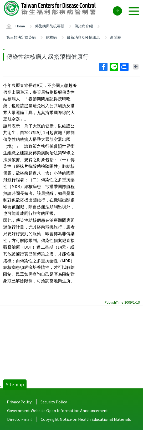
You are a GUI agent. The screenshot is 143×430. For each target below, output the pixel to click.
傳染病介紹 (83, 26)
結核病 (51, 37)
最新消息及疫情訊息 (83, 37)
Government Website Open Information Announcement (57, 410)
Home (20, 26)
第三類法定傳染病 (21, 37)
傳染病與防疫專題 (49, 26)
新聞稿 (115, 37)
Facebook (103, 67)
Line (113, 67)
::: (4, 48)
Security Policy (53, 401)
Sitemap (15, 384)
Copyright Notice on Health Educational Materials (86, 419)
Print (124, 67)
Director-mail (19, 419)
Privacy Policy (19, 401)
